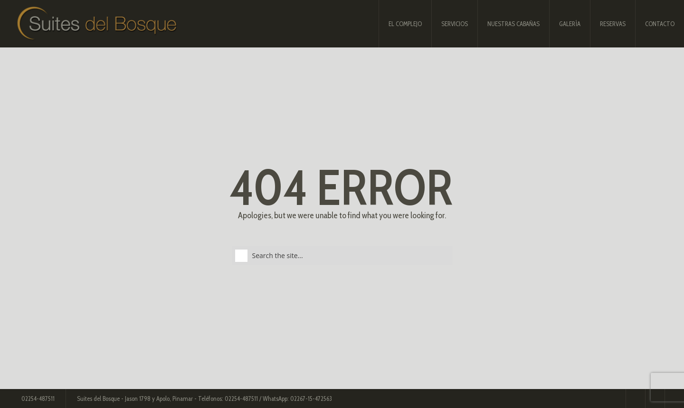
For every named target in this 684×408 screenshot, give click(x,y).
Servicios (454, 24)
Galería (569, 24)
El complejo (405, 24)
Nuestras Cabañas (513, 24)
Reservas (613, 24)
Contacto (659, 24)
